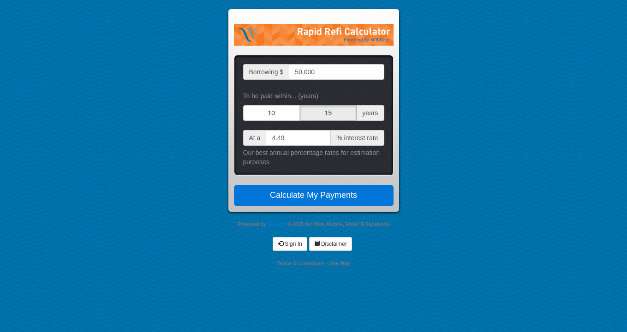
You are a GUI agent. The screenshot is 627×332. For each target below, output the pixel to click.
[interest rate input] (298, 138)
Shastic (277, 224)
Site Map (339, 263)
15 (328, 113)
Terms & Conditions (301, 263)
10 (271, 113)
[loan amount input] (336, 72)
